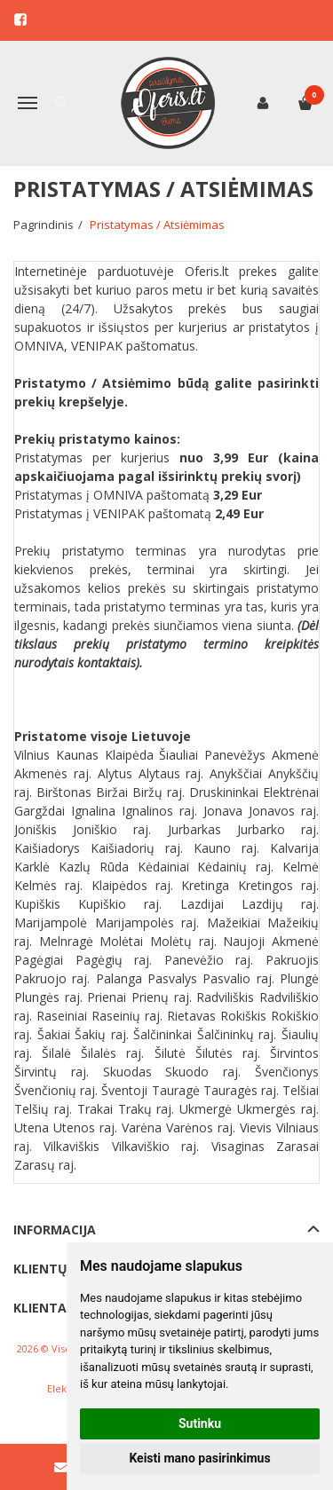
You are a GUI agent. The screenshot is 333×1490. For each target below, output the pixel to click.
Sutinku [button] (199, 1423)
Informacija (54, 1229)
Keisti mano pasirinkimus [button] (199, 1458)
